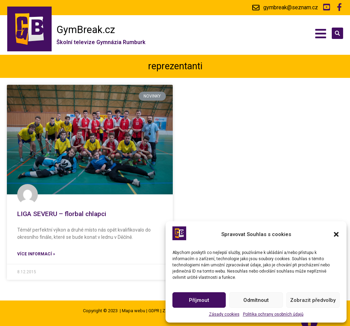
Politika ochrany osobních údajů (273, 314)
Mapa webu (133, 310)
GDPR (153, 310)
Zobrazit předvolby (313, 300)
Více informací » (36, 254)
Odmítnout (256, 300)
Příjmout (199, 300)
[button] (336, 234)
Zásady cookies (224, 314)
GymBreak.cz (85, 29)
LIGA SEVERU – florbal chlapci (61, 214)
